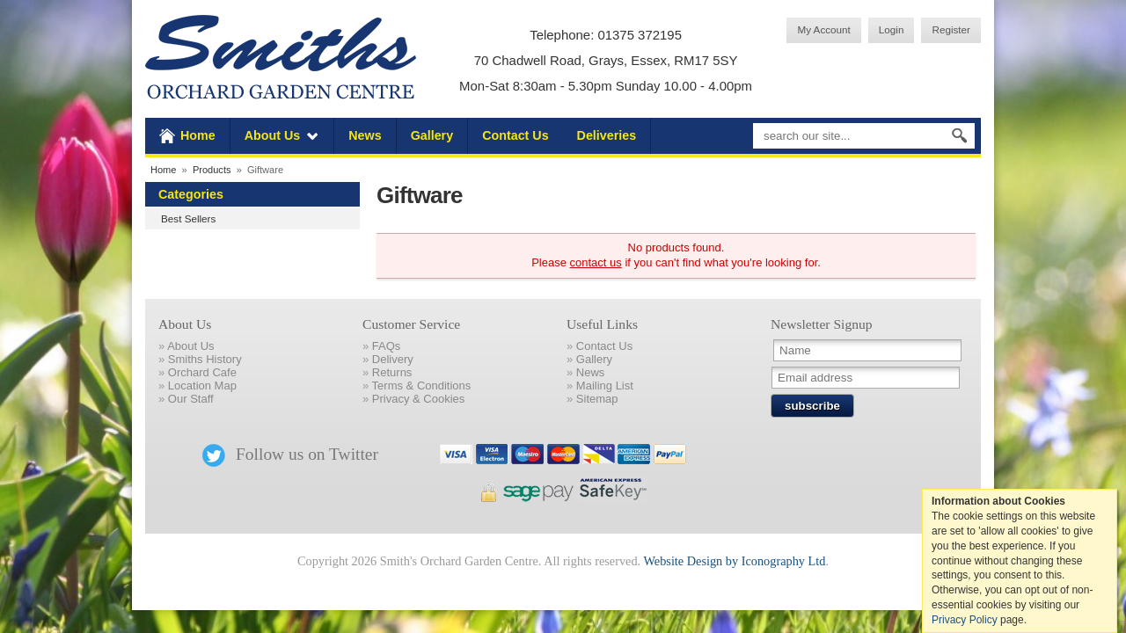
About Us (273, 135)
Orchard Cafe (202, 372)
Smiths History (205, 359)
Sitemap (597, 398)
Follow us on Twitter (290, 454)
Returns (392, 372)
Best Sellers (188, 218)
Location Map (202, 385)
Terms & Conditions (422, 385)
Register (951, 29)
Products (212, 169)
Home (198, 135)
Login (891, 29)
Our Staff (191, 398)
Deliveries (607, 135)
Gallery (432, 135)
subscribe (812, 405)
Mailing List (604, 385)
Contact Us (515, 135)
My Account (823, 29)
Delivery (392, 359)
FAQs (386, 346)
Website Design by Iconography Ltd (734, 561)
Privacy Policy (965, 620)
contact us (596, 262)
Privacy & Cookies (418, 398)
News (364, 135)
